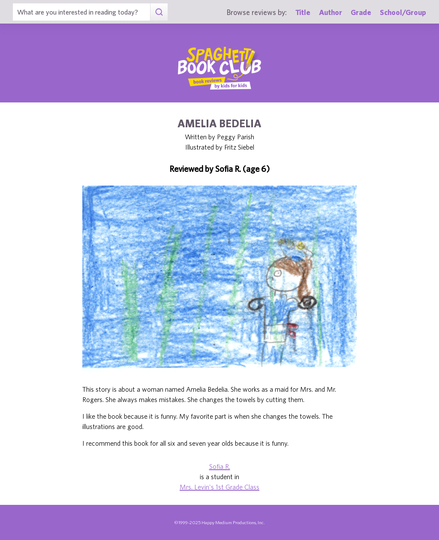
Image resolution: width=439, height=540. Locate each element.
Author (330, 12)
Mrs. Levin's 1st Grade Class (219, 487)
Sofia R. (219, 466)
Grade (361, 12)
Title (302, 12)
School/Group (403, 12)
